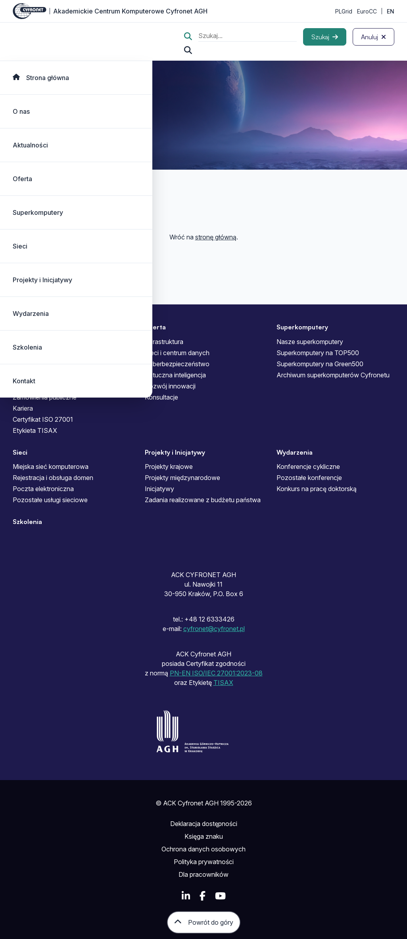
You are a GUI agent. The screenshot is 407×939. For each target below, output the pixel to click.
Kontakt (24, 381)
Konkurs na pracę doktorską (316, 489)
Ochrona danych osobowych (203, 849)
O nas (21, 111)
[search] (247, 37)
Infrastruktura (164, 342)
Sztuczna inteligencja (175, 375)
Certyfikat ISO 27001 (43, 419)
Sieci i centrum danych (177, 353)
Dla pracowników (203, 874)
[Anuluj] (373, 37)
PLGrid (343, 11)
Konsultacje (161, 397)
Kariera (23, 408)
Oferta (22, 179)
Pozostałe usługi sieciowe (50, 500)
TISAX (223, 683)
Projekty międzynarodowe (182, 478)
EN (390, 11)
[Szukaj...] (188, 50)
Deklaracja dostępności (203, 824)
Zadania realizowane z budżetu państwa (203, 500)
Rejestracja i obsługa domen (53, 478)
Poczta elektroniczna (43, 489)
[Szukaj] (324, 37)
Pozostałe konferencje (309, 478)
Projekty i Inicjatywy (42, 280)
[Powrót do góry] (204, 922)
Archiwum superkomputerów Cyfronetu (333, 375)
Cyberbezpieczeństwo (177, 364)
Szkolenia (27, 347)
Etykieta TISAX (35, 430)
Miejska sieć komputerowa (50, 466)
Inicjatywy (159, 489)
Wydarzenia (31, 313)
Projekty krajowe (169, 466)
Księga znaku (203, 836)
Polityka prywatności (204, 862)
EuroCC (367, 11)
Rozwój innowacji (170, 386)
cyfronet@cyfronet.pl (214, 629)
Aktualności (30, 145)
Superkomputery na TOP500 (317, 353)
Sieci (20, 246)
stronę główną (215, 237)
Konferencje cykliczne (308, 466)
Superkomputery (38, 212)
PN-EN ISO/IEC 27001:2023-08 (216, 673)
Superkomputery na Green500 (319, 364)
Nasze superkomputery (309, 342)
